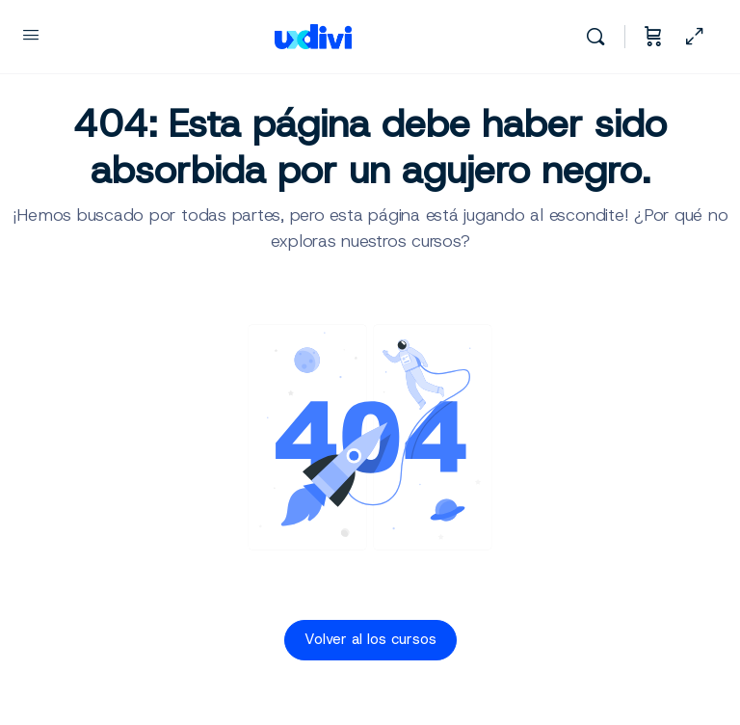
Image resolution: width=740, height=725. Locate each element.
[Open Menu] (30, 34)
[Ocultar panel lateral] (695, 36)
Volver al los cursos (370, 639)
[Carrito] (653, 36)
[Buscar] (600, 36)
